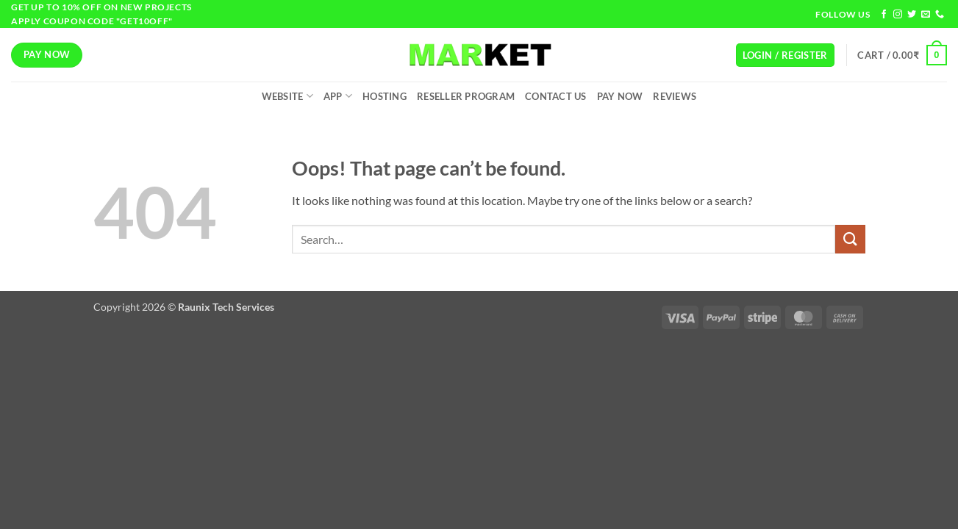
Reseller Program (466, 96)
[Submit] (850, 239)
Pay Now (620, 96)
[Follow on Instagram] (897, 15)
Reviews (674, 96)
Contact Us (556, 96)
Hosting (384, 96)
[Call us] (939, 15)
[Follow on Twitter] (911, 15)
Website (287, 96)
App (337, 96)
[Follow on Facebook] (883, 15)
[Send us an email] (925, 15)
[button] (785, 55)
